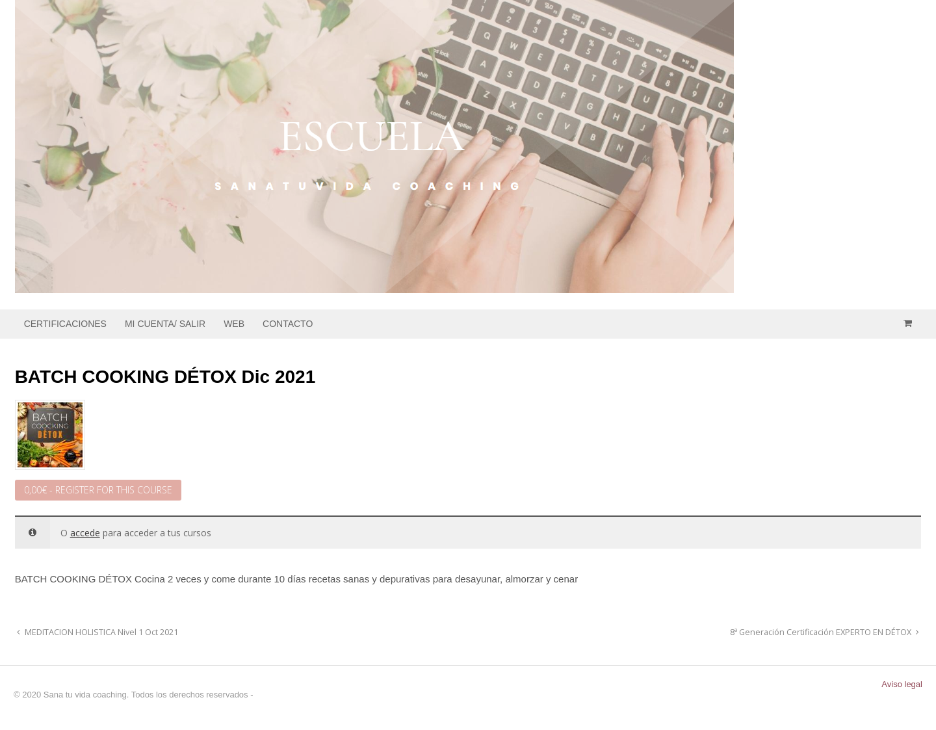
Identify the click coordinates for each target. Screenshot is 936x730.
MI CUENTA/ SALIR (165, 324)
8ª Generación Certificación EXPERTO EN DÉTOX (821, 632)
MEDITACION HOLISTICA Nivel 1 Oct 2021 (100, 632)
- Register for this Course (98, 490)
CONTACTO (288, 324)
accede (85, 533)
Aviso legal (901, 684)
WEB (234, 324)
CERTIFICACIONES (65, 324)
